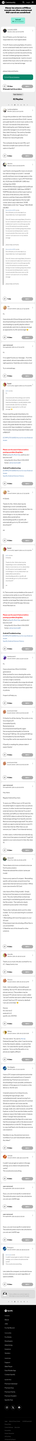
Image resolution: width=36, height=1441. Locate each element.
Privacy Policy (8, 1424)
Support (7, 1362)
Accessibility (8, 1430)
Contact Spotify (10, 1374)
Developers (9, 1341)
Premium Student (10, 1396)
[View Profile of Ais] (8, 306)
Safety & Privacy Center (14, 1421)
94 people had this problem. (12, 89)
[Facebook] (19, 1407)
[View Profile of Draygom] (10, 1247)
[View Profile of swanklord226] (12, 30)
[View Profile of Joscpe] (9, 1156)
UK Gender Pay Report (10, 1439)
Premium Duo (9, 1388)
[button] (32, 30)
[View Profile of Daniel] (9, 384)
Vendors (7, 1353)
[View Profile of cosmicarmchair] (12, 711)
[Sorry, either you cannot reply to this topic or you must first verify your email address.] (19, 1294)
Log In (28, 2)
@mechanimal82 (15, 463)
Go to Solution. (15, 77)
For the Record (9, 1328)
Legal (6, 1421)
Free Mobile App (10, 1370)
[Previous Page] (8, 105)
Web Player (8, 1366)
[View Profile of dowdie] (10, 954)
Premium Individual (11, 1384)
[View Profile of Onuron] (9, 980)
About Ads (17, 1427)
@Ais (7, 391)
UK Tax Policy (8, 1436)
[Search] (23, 2)
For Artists (8, 1337)
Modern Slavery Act (9, 1433)
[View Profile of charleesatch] (11, 656)
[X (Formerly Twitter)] (13, 1407)
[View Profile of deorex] (9, 163)
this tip (23, 1039)
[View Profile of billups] (9, 1031)
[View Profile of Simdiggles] (11, 1067)
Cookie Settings (9, 1427)
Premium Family (10, 1392)
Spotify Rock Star (14, 455)
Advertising (8, 1345)
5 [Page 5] (24, 105)
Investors (8, 1349)
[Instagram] (7, 1407)
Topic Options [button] (17, 94)
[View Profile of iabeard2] (10, 858)
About (7, 1320)
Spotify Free (9, 1400)
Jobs (6, 1324)
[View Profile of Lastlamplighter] (12, 109)
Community (8, 2)
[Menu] (32, 2)
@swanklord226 (10, 210)
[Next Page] (27, 105)
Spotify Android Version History (13, 476)
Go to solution (19, 21)
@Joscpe (8, 1255)
